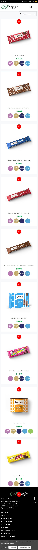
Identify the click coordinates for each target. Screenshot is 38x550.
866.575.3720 (6, 499)
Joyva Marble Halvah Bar (19, 55)
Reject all (13, 547)
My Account (27, 1)
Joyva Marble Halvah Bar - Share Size (19, 213)
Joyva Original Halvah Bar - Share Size (19, 160)
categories (6, 521)
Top (34, 500)
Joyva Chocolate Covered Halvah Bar (19, 108)
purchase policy (9, 530)
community (6, 518)
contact (5, 527)
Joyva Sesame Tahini (19, 423)
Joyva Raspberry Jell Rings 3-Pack (19, 371)
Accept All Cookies (24, 547)
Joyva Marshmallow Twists (19, 318)
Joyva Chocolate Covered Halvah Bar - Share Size (19, 266)
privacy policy (8, 536)
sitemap (5, 515)
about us (5, 524)
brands (4, 513)
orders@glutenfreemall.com (10, 501)
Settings (5, 547)
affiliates (5, 533)
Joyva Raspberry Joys (19, 476)
